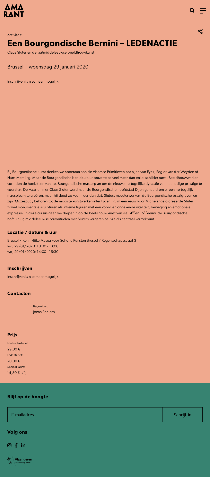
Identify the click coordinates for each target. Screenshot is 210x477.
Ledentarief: (15, 355)
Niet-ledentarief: (18, 343)
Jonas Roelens (44, 312)
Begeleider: (40, 306)
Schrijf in (182, 414)
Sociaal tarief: (16, 367)
